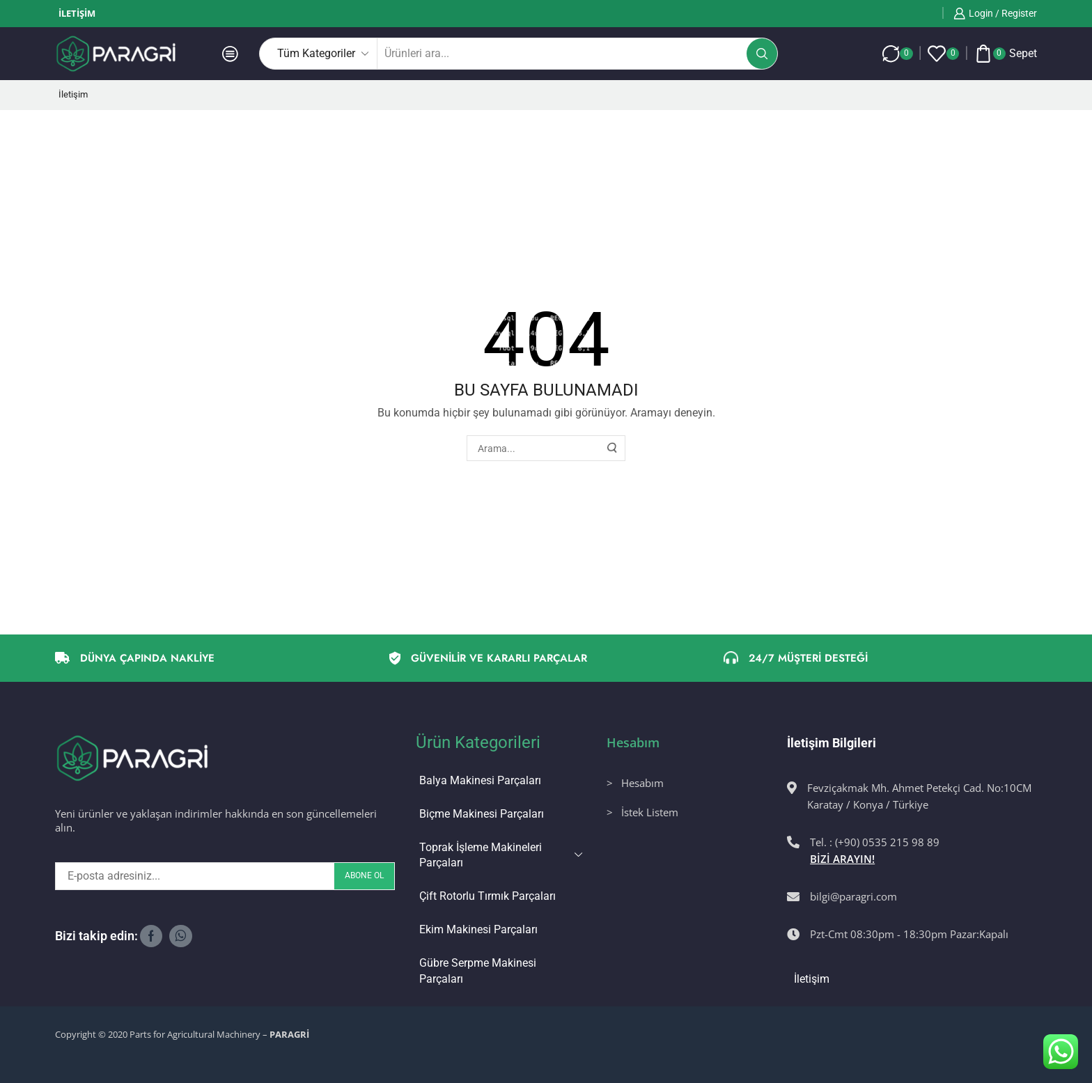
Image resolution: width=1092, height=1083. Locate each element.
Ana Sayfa (79, 137)
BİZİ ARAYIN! (842, 859)
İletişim (76, 13)
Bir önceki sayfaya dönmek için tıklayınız (943, 137)
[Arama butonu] (762, 53)
